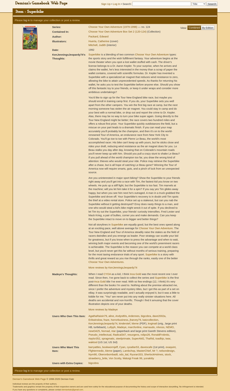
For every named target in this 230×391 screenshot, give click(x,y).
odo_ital (123, 354)
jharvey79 (135, 319)
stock (168, 354)
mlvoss (160, 327)
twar (168, 338)
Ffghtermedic (96, 350)
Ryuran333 (136, 354)
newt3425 (94, 330)
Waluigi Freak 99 (132, 358)
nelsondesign (166, 350)
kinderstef (124, 323)
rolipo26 (145, 334)
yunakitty (149, 358)
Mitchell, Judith (98, 45)
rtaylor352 (94, 338)
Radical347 (119, 334)
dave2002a (158, 315)
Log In (116, 3)
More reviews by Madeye (103, 309)
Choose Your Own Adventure (152, 54)
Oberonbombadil (108, 354)
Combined (194, 27)
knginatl (152, 323)
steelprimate (123, 338)
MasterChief (144, 350)
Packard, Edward (99, 36)
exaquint (171, 347)
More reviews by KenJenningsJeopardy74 (113, 267)
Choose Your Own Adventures (106, 261)
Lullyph (111, 327)
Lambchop (129, 350)
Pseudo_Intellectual (100, 334)
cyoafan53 (133, 347)
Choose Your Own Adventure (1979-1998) (113, 26)
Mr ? (155, 350)
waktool (93, 342)
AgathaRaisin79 (98, 315)
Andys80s (121, 315)
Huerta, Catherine (99, 41)
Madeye (121, 327)
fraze (106, 319)
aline (111, 315)
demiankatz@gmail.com (72, 390)
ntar (113, 330)
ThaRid (149, 338)
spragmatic (108, 338)
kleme (135, 323)
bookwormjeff (110, 347)
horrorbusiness (119, 319)
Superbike (94, 54)
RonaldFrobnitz (160, 334)
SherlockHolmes (153, 354)
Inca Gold (135, 273)
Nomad (105, 330)
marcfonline (135, 327)
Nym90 (93, 354)
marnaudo (149, 327)
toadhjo (159, 338)
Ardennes (133, 315)
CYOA (107, 273)
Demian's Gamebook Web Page (41, 3)
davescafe (146, 347)
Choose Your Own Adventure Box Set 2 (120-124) (118, 31)
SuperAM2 (138, 338)
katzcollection (150, 319)
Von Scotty (115, 358)
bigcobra (146, 315)
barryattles (95, 347)
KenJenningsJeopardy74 (103, 323)
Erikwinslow (95, 319)
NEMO (170, 327)
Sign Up (105, 3)
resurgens (133, 334)
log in (26, 20)
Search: (127, 3)
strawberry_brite (98, 358)
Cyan (122, 347)
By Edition (207, 27)
